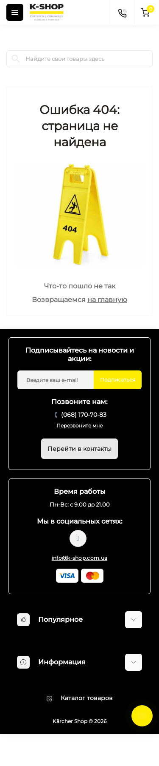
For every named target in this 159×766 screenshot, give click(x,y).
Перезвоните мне (79, 425)
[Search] (15, 58)
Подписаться (117, 379)
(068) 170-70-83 (83, 415)
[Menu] (14, 12)
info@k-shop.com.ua (79, 558)
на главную (107, 300)
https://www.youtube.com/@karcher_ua (78, 538)
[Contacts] (122, 12)
